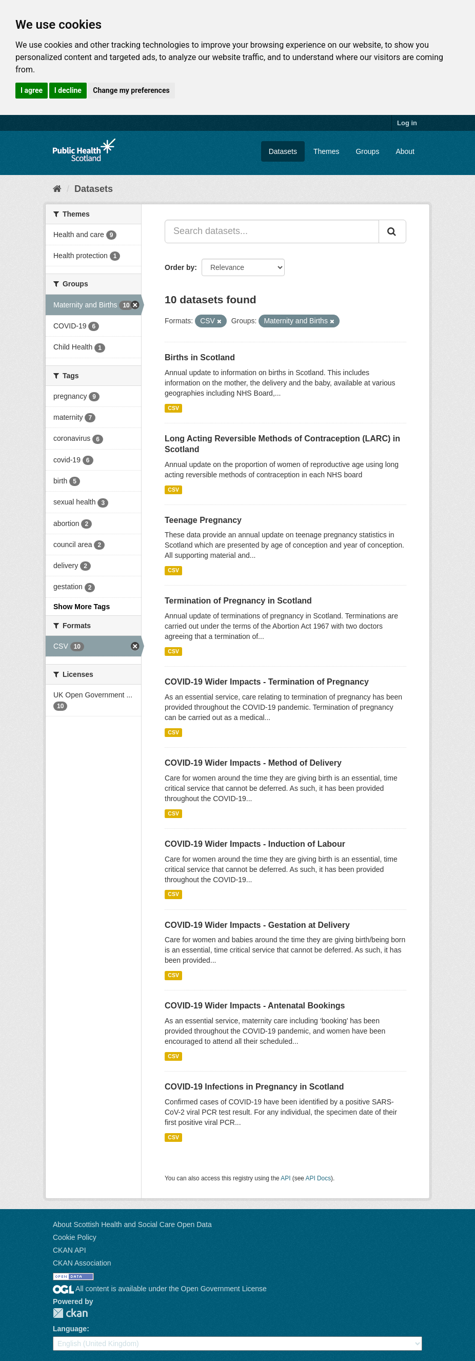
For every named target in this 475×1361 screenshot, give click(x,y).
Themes (326, 151)
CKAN (70, 1313)
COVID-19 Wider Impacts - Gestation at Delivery (257, 925)
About (404, 151)
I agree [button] (32, 90)
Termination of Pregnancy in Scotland (238, 600)
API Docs (318, 1178)
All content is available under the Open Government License (160, 1289)
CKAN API (69, 1250)
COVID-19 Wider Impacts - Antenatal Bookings (255, 1005)
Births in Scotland (200, 357)
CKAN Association (82, 1263)
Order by (179, 267)
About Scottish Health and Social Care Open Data (132, 1224)
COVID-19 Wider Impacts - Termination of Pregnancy (267, 681)
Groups (367, 151)
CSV (173, 408)
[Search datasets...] (272, 231)
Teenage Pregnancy (203, 520)
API (285, 1178)
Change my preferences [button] (131, 90)
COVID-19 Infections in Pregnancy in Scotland (254, 1086)
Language (70, 1329)
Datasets (283, 151)
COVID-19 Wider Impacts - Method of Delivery (253, 763)
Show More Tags (81, 606)
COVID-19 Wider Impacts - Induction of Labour (255, 844)
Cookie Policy (74, 1237)
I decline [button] (68, 90)
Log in (407, 123)
